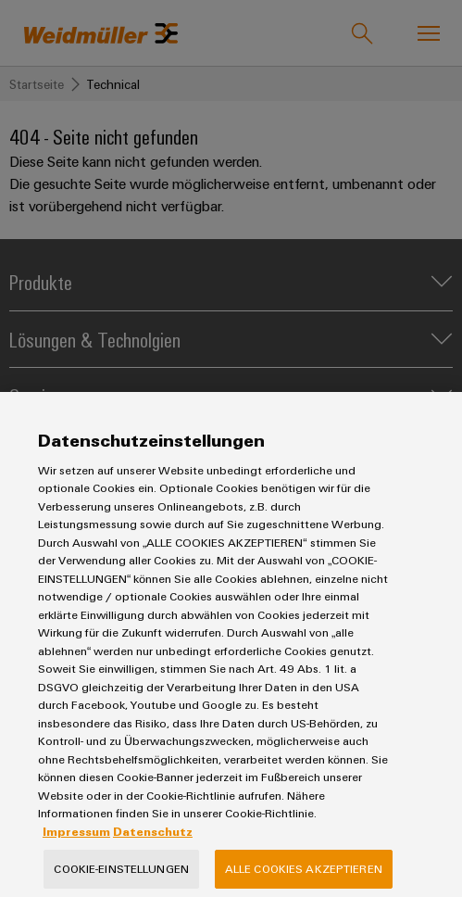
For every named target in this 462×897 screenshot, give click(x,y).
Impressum (76, 850)
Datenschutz (153, 850)
